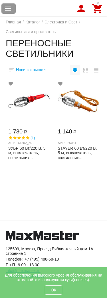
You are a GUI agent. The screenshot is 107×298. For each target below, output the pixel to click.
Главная (13, 22)
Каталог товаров (8, 9)
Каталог (32, 22)
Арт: (11, 143)
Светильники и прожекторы (31, 31)
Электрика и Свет (61, 22)
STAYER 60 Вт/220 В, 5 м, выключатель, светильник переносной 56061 (77, 153)
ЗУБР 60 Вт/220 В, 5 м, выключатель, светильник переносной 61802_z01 (27, 153)
